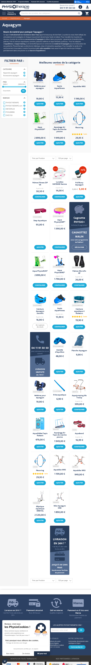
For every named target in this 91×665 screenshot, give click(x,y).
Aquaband (79, 433)
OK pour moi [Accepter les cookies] (42, 654)
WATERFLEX (75, 82)
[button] (4, 661)
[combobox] (51, 13)
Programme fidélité (23, 1)
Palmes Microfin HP (79, 272)
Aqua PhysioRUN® (40, 128)
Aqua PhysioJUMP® (59, 221)
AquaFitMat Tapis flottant (40, 434)
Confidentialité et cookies (56, 645)
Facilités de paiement (53, 1)
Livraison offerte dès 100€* (8, 1)
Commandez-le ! (77, 647)
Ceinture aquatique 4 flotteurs (79, 311)
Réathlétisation (15, 18)
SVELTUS (74, 123)
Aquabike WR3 (79, 470)
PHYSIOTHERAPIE (57, 82)
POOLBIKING (36, 503)
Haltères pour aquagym (40, 87)
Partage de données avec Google (16, 643)
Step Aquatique (40, 220)
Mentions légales (53, 643)
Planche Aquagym (79, 350)
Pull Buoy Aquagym (79, 183)
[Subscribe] (81, 630)
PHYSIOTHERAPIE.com (38, 82)
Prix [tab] (5, 82)
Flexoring (79, 127)
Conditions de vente (54, 641)
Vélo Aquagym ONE (60, 507)
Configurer (40, 197)
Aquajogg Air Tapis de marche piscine (59, 129)
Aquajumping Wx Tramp (79, 396)
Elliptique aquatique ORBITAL (40, 508)
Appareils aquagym (14, 73)
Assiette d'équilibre (59, 351)
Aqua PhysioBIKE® (59, 271)
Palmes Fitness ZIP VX (40, 183)
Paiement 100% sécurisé (38, 1)
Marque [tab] (6, 98)
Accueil (4, 18)
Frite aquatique (59, 395)
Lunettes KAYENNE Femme (60, 183)
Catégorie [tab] (7, 69)
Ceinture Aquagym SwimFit (40, 311)
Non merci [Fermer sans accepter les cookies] (10, 654)
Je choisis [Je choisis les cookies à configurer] (26, 654)
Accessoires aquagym (14, 75)
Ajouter (39, 104)
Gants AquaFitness (59, 87)
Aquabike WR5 (79, 86)
